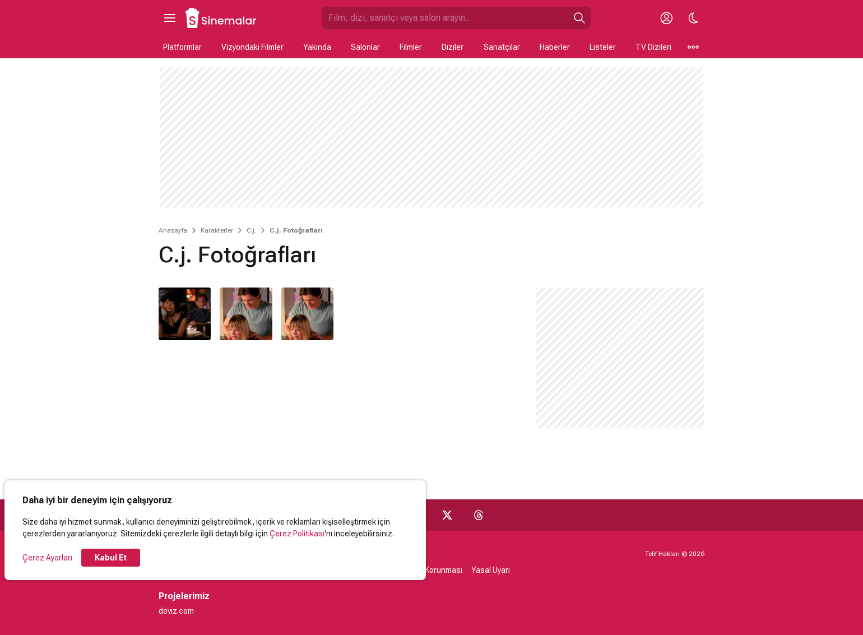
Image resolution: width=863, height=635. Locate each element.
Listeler (603, 47)
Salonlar (365, 47)
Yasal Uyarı (490, 570)
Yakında (317, 47)
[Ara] (579, 18)
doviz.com (176, 610)
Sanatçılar (502, 47)
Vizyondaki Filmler (252, 47)
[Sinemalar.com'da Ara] (445, 18)
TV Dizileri (653, 47)
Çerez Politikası (297, 533)
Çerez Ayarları (47, 557)
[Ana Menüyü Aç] (170, 18)
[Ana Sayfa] (221, 18)
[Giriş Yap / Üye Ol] (666, 18)
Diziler (452, 47)
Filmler (411, 47)
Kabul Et (111, 557)
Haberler (555, 47)
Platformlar (182, 47)
